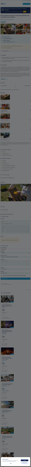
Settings (11, 463)
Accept (24, 460)
